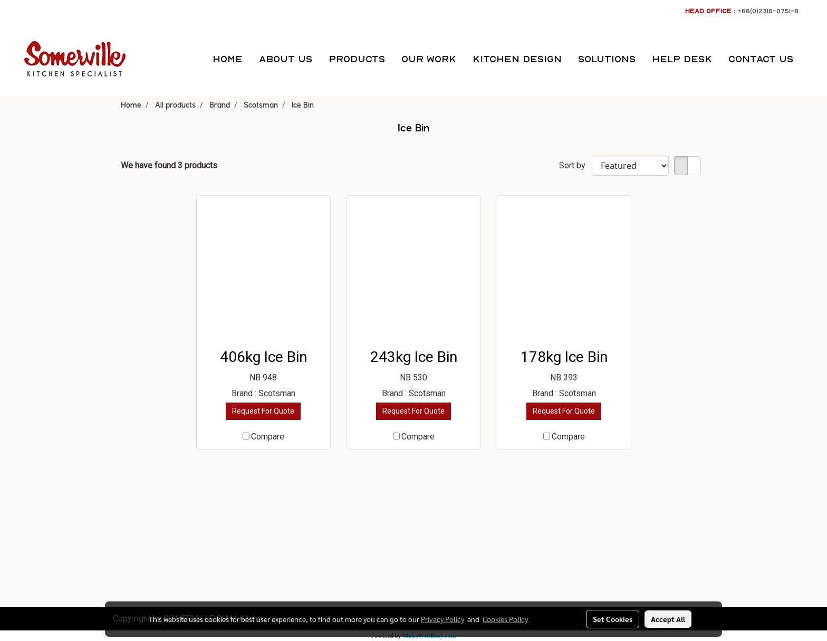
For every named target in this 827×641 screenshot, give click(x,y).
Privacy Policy (442, 619)
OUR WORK (428, 58)
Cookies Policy (505, 619)
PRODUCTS (357, 58)
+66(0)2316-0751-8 (768, 11)
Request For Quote (263, 411)
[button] (810, 59)
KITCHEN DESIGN (517, 58)
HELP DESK (682, 58)
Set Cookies (612, 619)
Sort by (575, 165)
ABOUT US (285, 58)
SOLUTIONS (607, 58)
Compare (267, 437)
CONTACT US (760, 58)
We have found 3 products (169, 165)
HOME (228, 58)
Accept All (668, 619)
